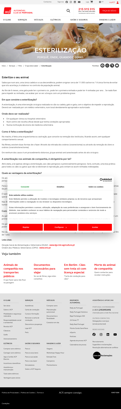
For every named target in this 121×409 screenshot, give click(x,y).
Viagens (49, 349)
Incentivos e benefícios (12, 363)
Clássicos (7, 331)
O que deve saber (31, 66)
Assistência (29, 306)
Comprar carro (52, 306)
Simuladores (29, 365)
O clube (7, 300)
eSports (73, 332)
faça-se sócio (109, 10)
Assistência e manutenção (8, 368)
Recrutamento (98, 342)
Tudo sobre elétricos (11, 374)
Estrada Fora (51, 357)
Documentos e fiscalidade (52, 317)
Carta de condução (32, 310)
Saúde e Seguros (32, 343)
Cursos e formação (32, 314)
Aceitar (95, 227)
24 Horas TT (74, 320)
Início (4, 66)
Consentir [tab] (25, 187)
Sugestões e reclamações (102, 344)
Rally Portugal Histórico (79, 312)
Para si (27, 349)
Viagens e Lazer (54, 343)
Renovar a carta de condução (32, 319)
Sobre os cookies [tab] (96, 187)
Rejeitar (26, 227)
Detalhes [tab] (60, 187)
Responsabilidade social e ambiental (12, 321)
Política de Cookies (28, 393)
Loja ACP (28, 328)
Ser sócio (7, 306)
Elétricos (8, 343)
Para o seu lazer (31, 361)
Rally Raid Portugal (77, 324)
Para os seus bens (31, 353)
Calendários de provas (78, 345)
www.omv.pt (45, 247)
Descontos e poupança (33, 324)
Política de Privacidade (10, 393)
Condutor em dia (53, 322)
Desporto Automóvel (75, 301)
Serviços (12, 66)
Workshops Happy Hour (55, 353)
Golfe (6, 335)
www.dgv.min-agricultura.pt (62, 245)
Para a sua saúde (31, 357)
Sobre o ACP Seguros (33, 369)
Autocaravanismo (10, 339)
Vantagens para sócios (12, 378)
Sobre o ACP (8, 310)
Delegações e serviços (101, 321)
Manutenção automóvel (51, 311)
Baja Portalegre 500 (77, 316)
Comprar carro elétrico (12, 349)
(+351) (102, 309)
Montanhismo (52, 365)
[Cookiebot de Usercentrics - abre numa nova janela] (101, 180)
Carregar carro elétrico (12, 353)
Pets (20, 66)
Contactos (47, 2)
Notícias (73, 336)
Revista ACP (8, 326)
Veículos (51, 300)
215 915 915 (86, 9)
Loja (89, 2)
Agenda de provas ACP (78, 340)
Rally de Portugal (76, 308)
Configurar (61, 227)
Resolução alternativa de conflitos (105, 347)
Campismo (51, 361)
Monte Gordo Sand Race (79, 328)
